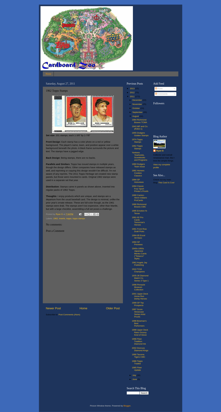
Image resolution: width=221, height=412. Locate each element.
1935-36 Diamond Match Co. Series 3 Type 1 (140, 278)
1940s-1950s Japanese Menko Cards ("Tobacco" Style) (139, 253)
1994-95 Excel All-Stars (138, 236)
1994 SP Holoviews (138, 181)
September (137, 112)
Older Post (113, 308)
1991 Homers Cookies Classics (138, 173)
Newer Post (53, 308)
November (137, 104)
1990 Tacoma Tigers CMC (138, 355)
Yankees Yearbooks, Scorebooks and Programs (139, 156)
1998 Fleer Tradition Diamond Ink (139, 341)
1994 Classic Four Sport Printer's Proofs (140, 188)
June (135, 379)
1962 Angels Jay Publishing (139, 263)
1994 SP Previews (137, 243)
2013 (132, 88)
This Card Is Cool (166, 182)
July (134, 375)
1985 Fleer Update (137, 368)
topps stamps (79, 218)
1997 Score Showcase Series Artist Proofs (138, 313)
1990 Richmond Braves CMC (139, 205)
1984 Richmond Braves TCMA (139, 121)
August (136, 116)
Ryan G (160, 151)
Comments (161, 94)
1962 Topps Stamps (137, 147)
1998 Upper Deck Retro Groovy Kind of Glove (140, 332)
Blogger (127, 406)
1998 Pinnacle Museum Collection (138, 287)
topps (68, 218)
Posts (159, 88)
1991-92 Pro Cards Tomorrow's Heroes (138, 221)
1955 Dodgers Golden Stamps (140, 134)
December (137, 100)
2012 (132, 92)
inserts (62, 218)
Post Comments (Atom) (69, 314)
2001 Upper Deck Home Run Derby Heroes (140, 296)
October (136, 108)
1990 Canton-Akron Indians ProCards (139, 197)
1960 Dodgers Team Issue (138, 165)
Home (48, 74)
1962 (55, 218)
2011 (132, 96)
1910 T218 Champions (138, 270)
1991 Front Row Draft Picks (139, 230)
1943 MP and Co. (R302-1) (140, 127)
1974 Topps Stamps (137, 140)
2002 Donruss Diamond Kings (140, 349)
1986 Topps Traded (137, 362)
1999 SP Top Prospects (138, 304)
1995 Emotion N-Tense (139, 212)
